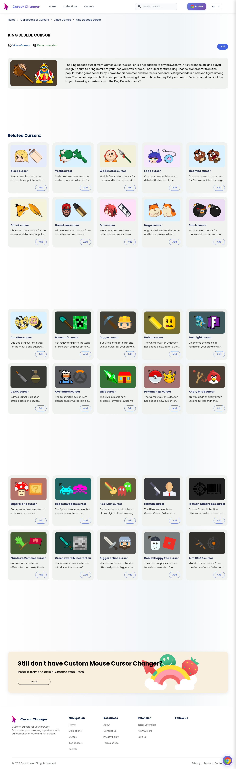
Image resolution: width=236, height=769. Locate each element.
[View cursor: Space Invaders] (73, 500)
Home (52, 6)
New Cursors (145, 730)
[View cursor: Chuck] (28, 222)
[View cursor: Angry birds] (206, 388)
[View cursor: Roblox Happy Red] (162, 555)
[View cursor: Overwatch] (73, 388)
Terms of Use (111, 743)
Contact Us (109, 730)
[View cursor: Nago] (162, 222)
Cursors (89, 6)
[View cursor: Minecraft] (73, 334)
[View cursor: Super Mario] (28, 500)
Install (34, 681)
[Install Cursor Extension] (196, 6)
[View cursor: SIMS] (117, 388)
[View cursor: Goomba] (206, 167)
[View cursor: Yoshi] (73, 167)
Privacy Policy (111, 737)
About (106, 724)
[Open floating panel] (227, 760)
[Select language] (215, 6)
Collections (70, 6)
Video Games (21, 45)
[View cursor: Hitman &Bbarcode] (206, 500)
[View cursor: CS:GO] (28, 388)
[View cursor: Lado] (162, 167)
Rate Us (142, 737)
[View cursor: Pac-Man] (117, 500)
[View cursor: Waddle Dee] (117, 167)
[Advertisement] (118, 106)
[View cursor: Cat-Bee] (28, 334)
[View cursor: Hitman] (162, 500)
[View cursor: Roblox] (162, 334)
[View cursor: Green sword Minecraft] (73, 555)
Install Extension (147, 724)
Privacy (196, 763)
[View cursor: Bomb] (206, 222)
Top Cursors (76, 743)
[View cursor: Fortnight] (206, 334)
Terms (207, 763)
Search (73, 749)
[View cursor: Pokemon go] (162, 388)
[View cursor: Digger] (117, 334)
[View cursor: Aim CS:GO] (206, 555)
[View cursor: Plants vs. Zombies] (28, 555)
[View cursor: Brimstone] (73, 222)
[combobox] (156, 6)
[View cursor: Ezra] (117, 222)
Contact (219, 763)
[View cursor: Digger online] (117, 555)
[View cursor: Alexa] (28, 167)
